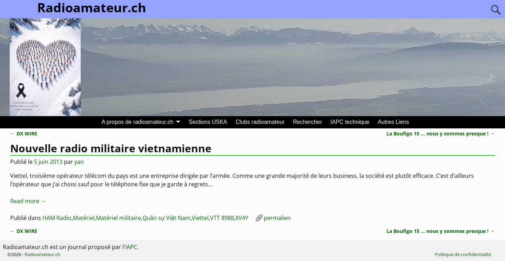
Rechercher (307, 122)
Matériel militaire (118, 218)
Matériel (84, 218)
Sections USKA (208, 122)
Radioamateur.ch (42, 254)
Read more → (28, 201)
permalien (277, 218)
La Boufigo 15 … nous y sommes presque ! (440, 133)
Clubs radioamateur (260, 122)
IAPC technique (349, 122)
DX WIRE (23, 133)
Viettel (200, 218)
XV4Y (241, 218)
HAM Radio (57, 218)
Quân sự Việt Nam (166, 218)
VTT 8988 (222, 218)
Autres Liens (393, 122)
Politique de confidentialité (463, 254)
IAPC (131, 247)
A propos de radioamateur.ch (138, 122)
